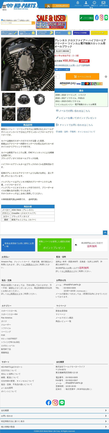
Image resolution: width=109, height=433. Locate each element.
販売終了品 (6, 349)
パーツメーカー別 (99, 33)
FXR (3, 335)
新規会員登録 (61, 311)
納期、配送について (10, 377)
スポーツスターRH (9, 314)
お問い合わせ (7, 416)
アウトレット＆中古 (81, 33)
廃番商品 (5, 352)
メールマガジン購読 (64, 318)
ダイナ (4, 321)
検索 (33, 23)
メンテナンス (9, 33)
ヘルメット (45, 33)
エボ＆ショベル (8, 346)
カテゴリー (6, 306)
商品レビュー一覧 (63, 321)
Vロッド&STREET (9, 339)
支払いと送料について (11, 374)
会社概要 (60, 362)
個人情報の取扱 (8, 427)
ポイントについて (9, 391)
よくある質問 (7, 388)
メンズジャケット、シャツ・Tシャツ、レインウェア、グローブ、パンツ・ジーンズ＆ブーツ (27, 33)
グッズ (63, 33)
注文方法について (9, 370)
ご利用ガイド (30, 264)
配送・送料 (61, 257)
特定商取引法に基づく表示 (12, 421)
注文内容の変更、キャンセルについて (17, 381)
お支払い (5, 257)
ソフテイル (6, 328)
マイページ (61, 306)
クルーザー (6, 325)
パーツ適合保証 (86, 19)
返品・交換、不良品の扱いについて (16, 384)
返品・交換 (6, 280)
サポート (5, 362)
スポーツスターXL (9, 311)
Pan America (6, 318)
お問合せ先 (61, 280)
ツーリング (6, 332)
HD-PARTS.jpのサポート (12, 367)
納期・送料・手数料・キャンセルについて (76, 132)
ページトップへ (105, 233)
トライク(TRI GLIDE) (10, 342)
